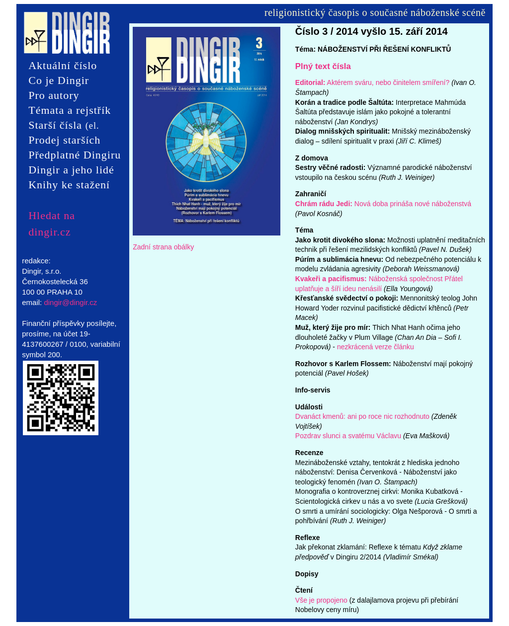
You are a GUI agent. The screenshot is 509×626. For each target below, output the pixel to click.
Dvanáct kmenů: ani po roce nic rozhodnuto (362, 416)
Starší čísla (63, 126)
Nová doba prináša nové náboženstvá (383, 204)
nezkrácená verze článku (375, 347)
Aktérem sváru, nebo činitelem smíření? (372, 82)
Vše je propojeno (321, 600)
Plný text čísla (323, 66)
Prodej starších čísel (64, 141)
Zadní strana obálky (163, 247)
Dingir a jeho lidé (71, 169)
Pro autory (53, 95)
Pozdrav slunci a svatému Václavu (348, 436)
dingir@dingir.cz (70, 302)
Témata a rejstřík (69, 110)
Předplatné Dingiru (74, 155)
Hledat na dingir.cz (51, 215)
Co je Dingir (58, 80)
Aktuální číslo (62, 65)
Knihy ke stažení (69, 184)
